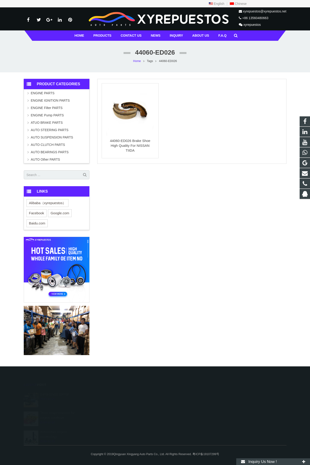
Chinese (238, 4)
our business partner (55, 388)
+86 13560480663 (255, 18)
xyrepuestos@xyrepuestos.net (264, 11)
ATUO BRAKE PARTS (47, 122)
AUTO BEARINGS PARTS (50, 152)
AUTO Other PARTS (45, 159)
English (216, 4)
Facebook (36, 213)
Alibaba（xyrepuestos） (47, 203)
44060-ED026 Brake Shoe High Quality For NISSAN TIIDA (130, 145)
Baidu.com (37, 223)
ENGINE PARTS (43, 93)
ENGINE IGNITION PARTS (50, 100)
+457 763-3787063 (175, 406)
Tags (150, 61)
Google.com (59, 213)
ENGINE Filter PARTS (47, 108)
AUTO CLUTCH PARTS (48, 145)
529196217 (171, 393)
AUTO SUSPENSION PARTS (52, 137)
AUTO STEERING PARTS (49, 130)
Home (137, 61)
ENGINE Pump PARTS (47, 115)
